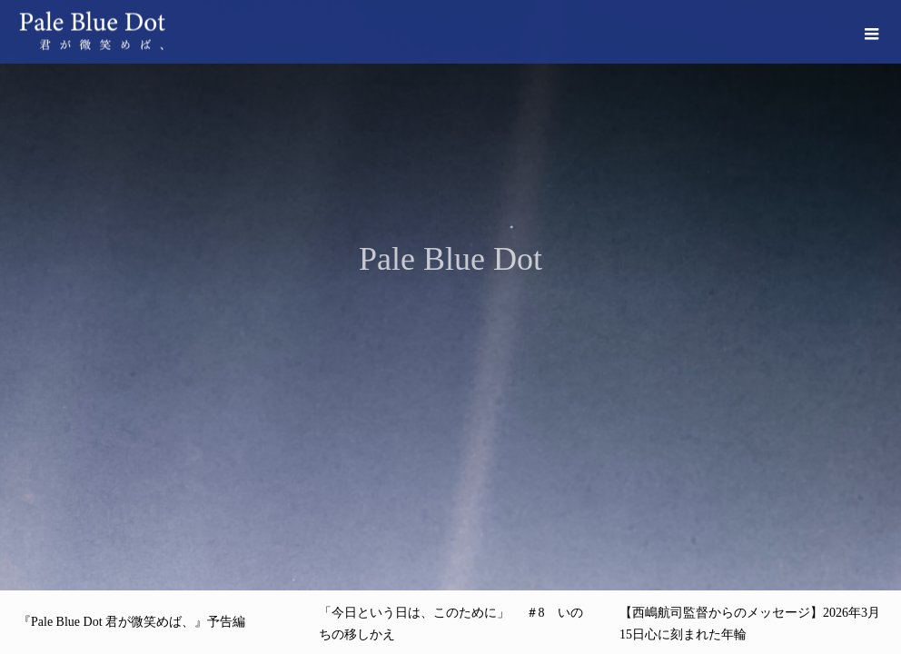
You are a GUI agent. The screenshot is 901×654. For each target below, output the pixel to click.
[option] (450, 295)
